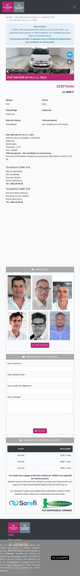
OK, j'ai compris (60, 558)
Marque (9, 100)
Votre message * (14, 397)
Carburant (46, 110)
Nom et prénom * (14, 363)
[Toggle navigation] (74, 7)
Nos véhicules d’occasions (26, 17)
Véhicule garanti (49, 120)
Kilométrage (11, 110)
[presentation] (27, 421)
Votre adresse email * (16, 375)
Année (45, 100)
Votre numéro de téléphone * (19, 386)
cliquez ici (4, 571)
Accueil (9, 17)
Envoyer (40, 431)
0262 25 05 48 (40, 345)
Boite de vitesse (13, 120)
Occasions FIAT (48, 17)
